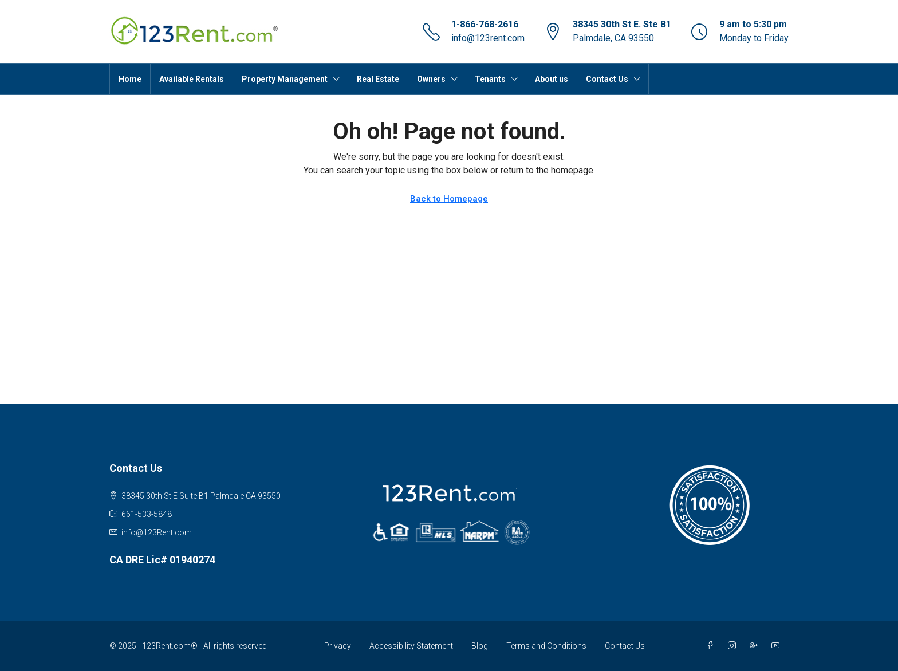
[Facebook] (712, 645)
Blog (479, 645)
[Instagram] (734, 645)
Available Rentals (191, 79)
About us (551, 79)
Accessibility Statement (411, 645)
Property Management (285, 79)
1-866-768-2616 (484, 24)
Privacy (337, 645)
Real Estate (378, 79)
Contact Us (607, 79)
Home (130, 79)
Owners (431, 79)
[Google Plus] (756, 645)
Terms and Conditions (546, 645)
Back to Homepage (449, 199)
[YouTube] (777, 645)
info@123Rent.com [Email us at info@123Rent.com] (156, 532)
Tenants (490, 79)
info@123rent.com (488, 38)
